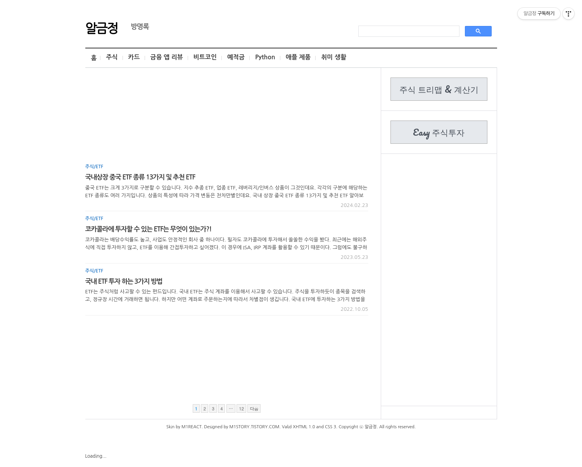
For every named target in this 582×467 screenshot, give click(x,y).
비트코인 (205, 57)
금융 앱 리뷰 (166, 57)
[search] (408, 31)
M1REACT (191, 427)
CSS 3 (330, 427)
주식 (111, 57)
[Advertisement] (226, 118)
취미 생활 (333, 57)
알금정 (101, 27)
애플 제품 (298, 57)
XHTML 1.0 (304, 427)
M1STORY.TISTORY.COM (255, 427)
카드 (134, 57)
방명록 (136, 26)
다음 (254, 409)
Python (265, 57)
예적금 (236, 57)
